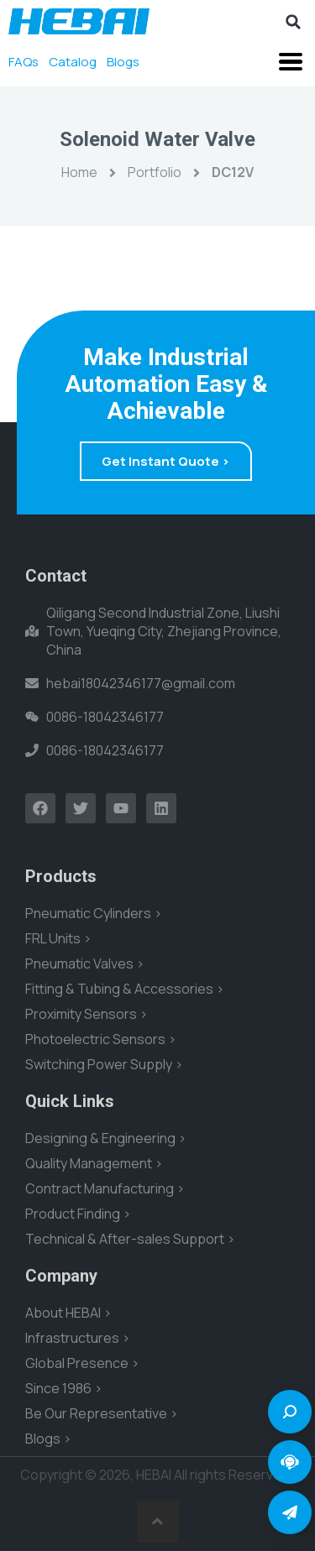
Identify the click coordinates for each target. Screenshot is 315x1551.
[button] (293, 21)
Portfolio (154, 172)
